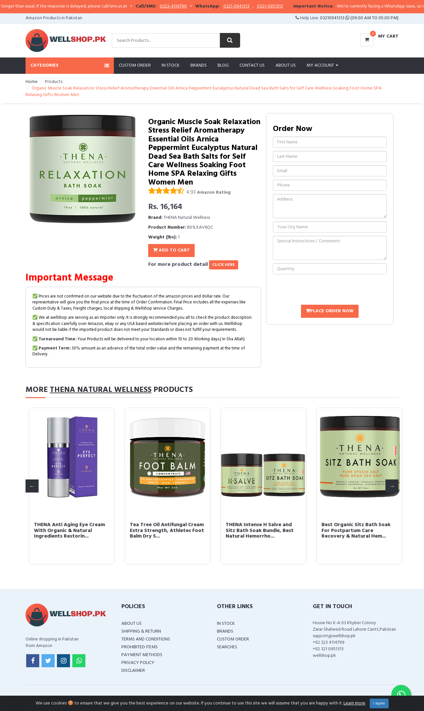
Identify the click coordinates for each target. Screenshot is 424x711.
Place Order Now (330, 311)
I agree (379, 703)
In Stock (171, 65)
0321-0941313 (250, 6)
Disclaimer (133, 670)
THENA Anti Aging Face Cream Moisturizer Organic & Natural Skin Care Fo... (164, 531)
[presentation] (322, 290)
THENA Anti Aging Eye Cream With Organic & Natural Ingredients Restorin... (257, 531)
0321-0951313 (283, 6)
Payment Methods (141, 655)
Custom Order (135, 65)
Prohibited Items (139, 647)
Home (32, 82)
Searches (227, 647)
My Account (322, 65)
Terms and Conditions (145, 639)
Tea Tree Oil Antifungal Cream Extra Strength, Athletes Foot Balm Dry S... (355, 531)
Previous (32, 486)
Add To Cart (171, 250)
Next (391, 486)
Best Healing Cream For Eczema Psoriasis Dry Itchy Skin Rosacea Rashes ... (63, 531)
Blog (223, 65)
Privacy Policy (137, 663)
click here (223, 265)
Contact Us (252, 65)
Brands (198, 65)
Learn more (354, 703)
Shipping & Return (141, 631)
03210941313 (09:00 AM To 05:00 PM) (359, 18)
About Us (285, 65)
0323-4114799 (186, 6)
